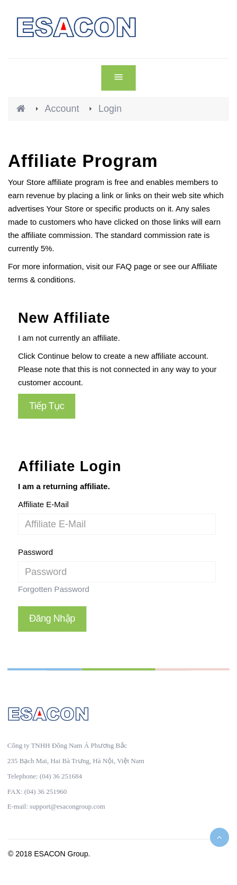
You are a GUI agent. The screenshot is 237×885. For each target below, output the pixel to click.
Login (109, 108)
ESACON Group (61, 853)
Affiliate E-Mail (43, 504)
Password (35, 551)
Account (62, 108)
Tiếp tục (46, 406)
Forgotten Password (53, 589)
